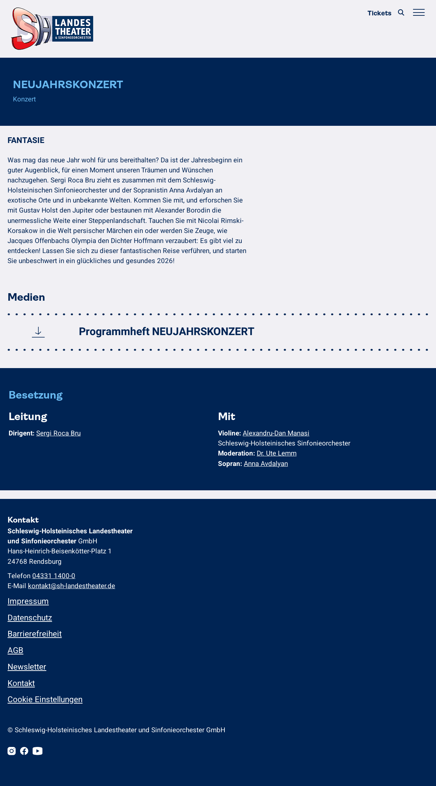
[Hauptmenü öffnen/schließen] (418, 13)
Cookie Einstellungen (45, 699)
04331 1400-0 (53, 576)
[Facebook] (24, 752)
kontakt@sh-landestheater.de (71, 586)
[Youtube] (37, 752)
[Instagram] (12, 752)
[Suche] (401, 13)
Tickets (380, 13)
